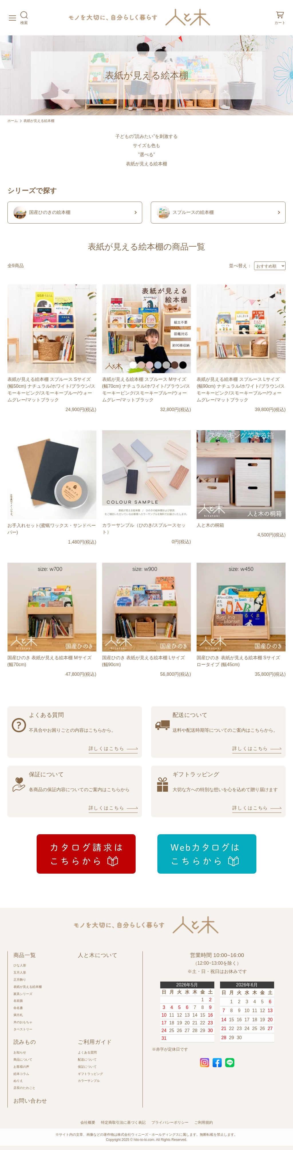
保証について (87, 1066)
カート (280, 17)
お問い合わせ (30, 1101)
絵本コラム (21, 1073)
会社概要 (87, 1122)
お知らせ (19, 1052)
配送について (87, 1059)
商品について (22, 1059)
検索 (24, 17)
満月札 (18, 1015)
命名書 (18, 1008)
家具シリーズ (22, 994)
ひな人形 (19, 965)
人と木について (97, 955)
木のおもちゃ (22, 1022)
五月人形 (19, 972)
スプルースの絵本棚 (185, 212)
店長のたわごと (24, 1087)
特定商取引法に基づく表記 (123, 1122)
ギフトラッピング (90, 1073)
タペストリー (22, 1029)
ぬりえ (18, 1080)
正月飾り (19, 979)
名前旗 (18, 1000)
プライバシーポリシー (170, 1122)
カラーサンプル (89, 1080)
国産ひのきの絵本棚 (41, 212)
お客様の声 (21, 1066)
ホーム (12, 121)
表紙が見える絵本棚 (38, 121)
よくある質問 (87, 1052)
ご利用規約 (203, 1122)
